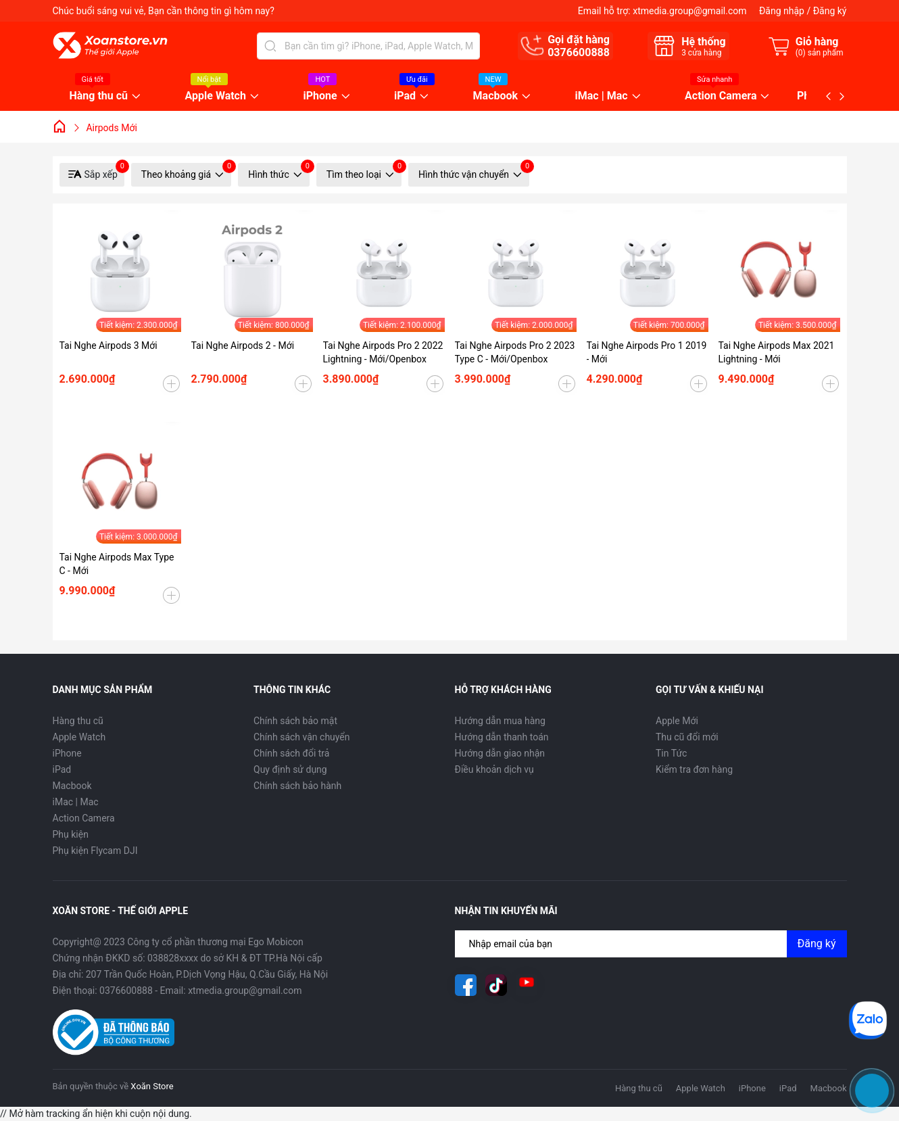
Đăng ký (830, 10)
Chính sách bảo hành (297, 785)
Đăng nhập (781, 10)
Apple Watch (215, 96)
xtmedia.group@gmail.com (689, 10)
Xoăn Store (151, 1086)
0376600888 (579, 52)
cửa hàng (701, 52)
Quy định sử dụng (290, 769)
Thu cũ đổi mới (687, 737)
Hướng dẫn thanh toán (502, 737)
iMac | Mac (601, 96)
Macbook (495, 96)
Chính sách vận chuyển (301, 737)
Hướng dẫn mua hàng (500, 720)
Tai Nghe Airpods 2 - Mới (243, 345)
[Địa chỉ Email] (651, 943)
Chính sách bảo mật (295, 720)
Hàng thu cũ (99, 96)
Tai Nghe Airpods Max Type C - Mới (116, 564)
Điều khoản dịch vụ (494, 769)
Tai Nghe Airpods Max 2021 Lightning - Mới (777, 352)
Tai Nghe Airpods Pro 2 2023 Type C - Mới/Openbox (515, 352)
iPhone (320, 96)
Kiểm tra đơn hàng (694, 769)
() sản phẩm (820, 52)
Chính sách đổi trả (291, 753)
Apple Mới (677, 720)
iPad (405, 96)
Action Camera (720, 96)
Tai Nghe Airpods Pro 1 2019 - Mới (647, 352)
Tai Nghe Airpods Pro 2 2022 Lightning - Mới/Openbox (383, 352)
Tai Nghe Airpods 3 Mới (108, 345)
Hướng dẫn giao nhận (500, 753)
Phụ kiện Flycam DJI (95, 850)
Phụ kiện (71, 834)
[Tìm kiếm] (270, 45)
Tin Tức (671, 753)
